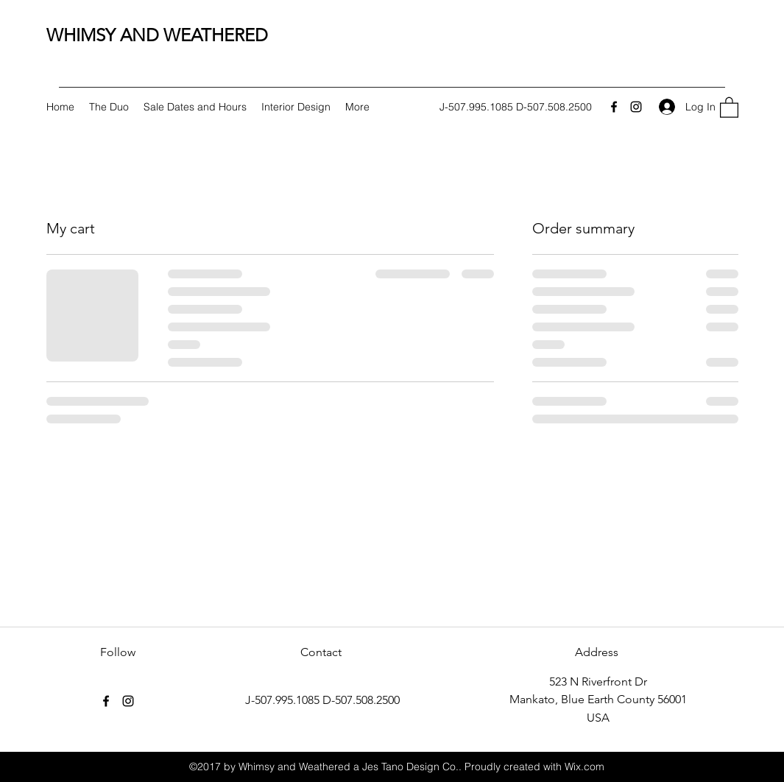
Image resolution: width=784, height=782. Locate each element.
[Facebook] (614, 106)
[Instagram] (636, 106)
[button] (729, 107)
